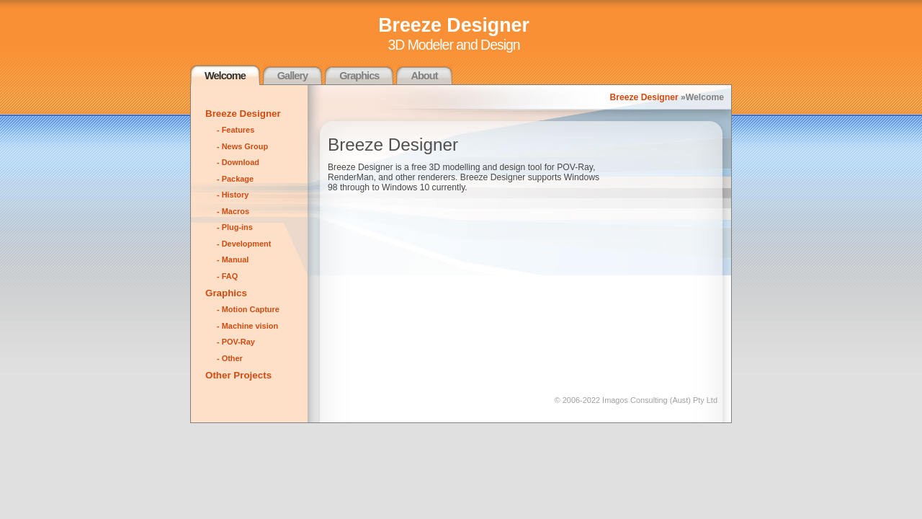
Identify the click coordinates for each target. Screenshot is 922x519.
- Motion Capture (248, 309)
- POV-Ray (236, 341)
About (424, 75)
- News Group (242, 146)
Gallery (292, 75)
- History (233, 194)
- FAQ (227, 276)
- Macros (233, 211)
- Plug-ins (235, 227)
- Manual (233, 259)
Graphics (359, 75)
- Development (244, 243)
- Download (238, 162)
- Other (230, 358)
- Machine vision (247, 325)
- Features (235, 129)
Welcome (225, 75)
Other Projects (238, 375)
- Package (235, 178)
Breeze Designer (643, 97)
